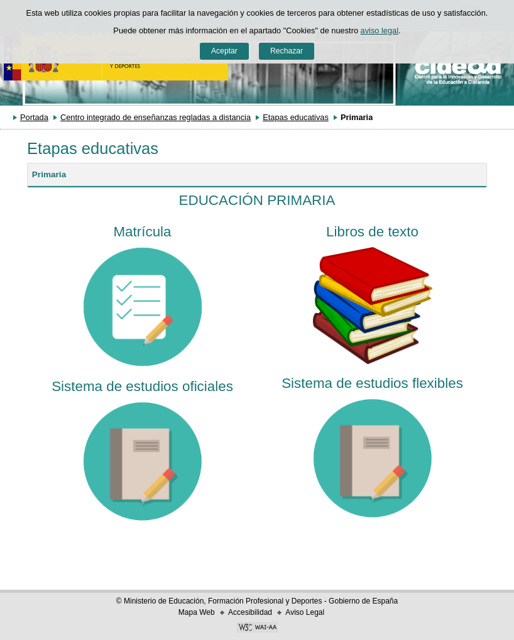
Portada (34, 117)
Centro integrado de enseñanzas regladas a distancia (155, 117)
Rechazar (286, 51)
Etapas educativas (296, 117)
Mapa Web (196, 612)
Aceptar (224, 51)
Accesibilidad (250, 612)
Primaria (49, 174)
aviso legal (379, 30)
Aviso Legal (304, 612)
